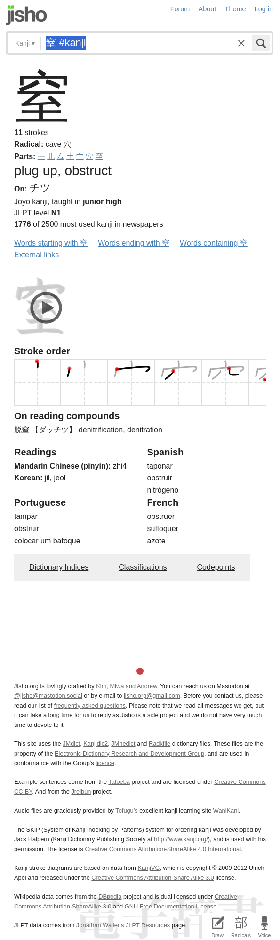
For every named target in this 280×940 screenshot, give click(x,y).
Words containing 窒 (214, 243)
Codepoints (216, 567)
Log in (264, 9)
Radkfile (159, 743)
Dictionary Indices (58, 567)
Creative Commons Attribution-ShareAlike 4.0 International (163, 848)
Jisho (26, 15)
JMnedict (123, 743)
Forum (180, 9)
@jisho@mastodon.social (48, 695)
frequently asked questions (90, 705)
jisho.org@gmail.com (152, 695)
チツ (40, 188)
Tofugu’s (126, 810)
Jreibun (81, 791)
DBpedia (109, 896)
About (207, 9)
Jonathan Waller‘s (100, 925)
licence (105, 762)
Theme (235, 9)
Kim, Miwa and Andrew (126, 686)
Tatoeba (119, 781)
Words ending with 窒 (133, 243)
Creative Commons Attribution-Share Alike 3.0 (152, 877)
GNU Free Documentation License (171, 906)
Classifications (143, 567)
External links (36, 255)
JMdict (71, 743)
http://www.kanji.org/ (181, 839)
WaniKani (226, 810)
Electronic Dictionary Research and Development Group (129, 753)
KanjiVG (148, 867)
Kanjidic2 (95, 743)
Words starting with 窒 (51, 243)
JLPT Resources (148, 925)
